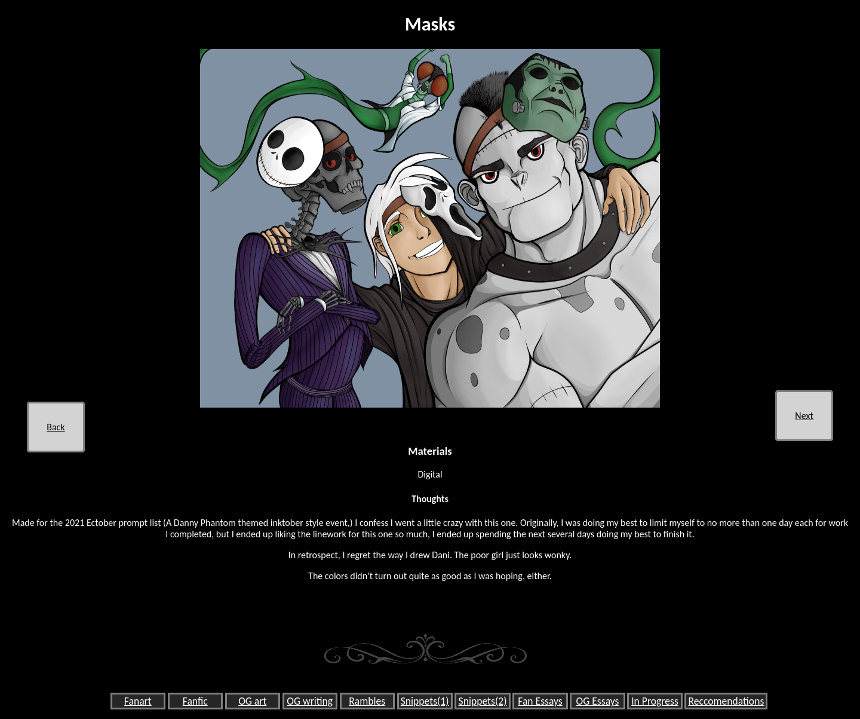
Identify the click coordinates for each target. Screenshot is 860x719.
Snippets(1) (425, 701)
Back (55, 427)
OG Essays (597, 701)
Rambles (367, 701)
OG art (252, 701)
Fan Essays (540, 701)
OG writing (310, 701)
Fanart (138, 701)
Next (804, 415)
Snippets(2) (483, 701)
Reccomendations (726, 701)
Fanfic (195, 701)
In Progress (654, 701)
